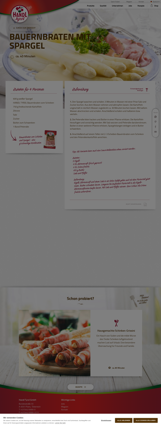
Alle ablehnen (123, 420)
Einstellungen (106, 420)
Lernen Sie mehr (60, 423)
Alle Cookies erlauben (145, 420)
